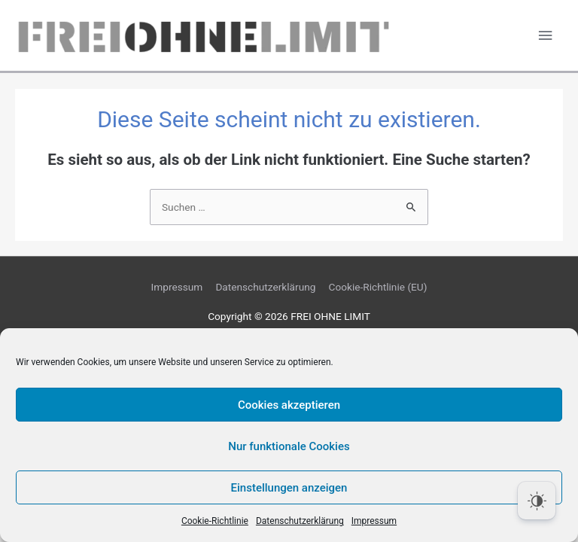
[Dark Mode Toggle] (536, 500)
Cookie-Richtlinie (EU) (378, 287)
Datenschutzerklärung (300, 521)
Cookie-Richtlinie (214, 521)
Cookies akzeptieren (289, 405)
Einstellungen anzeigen (289, 488)
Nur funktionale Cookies (288, 446)
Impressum (374, 521)
